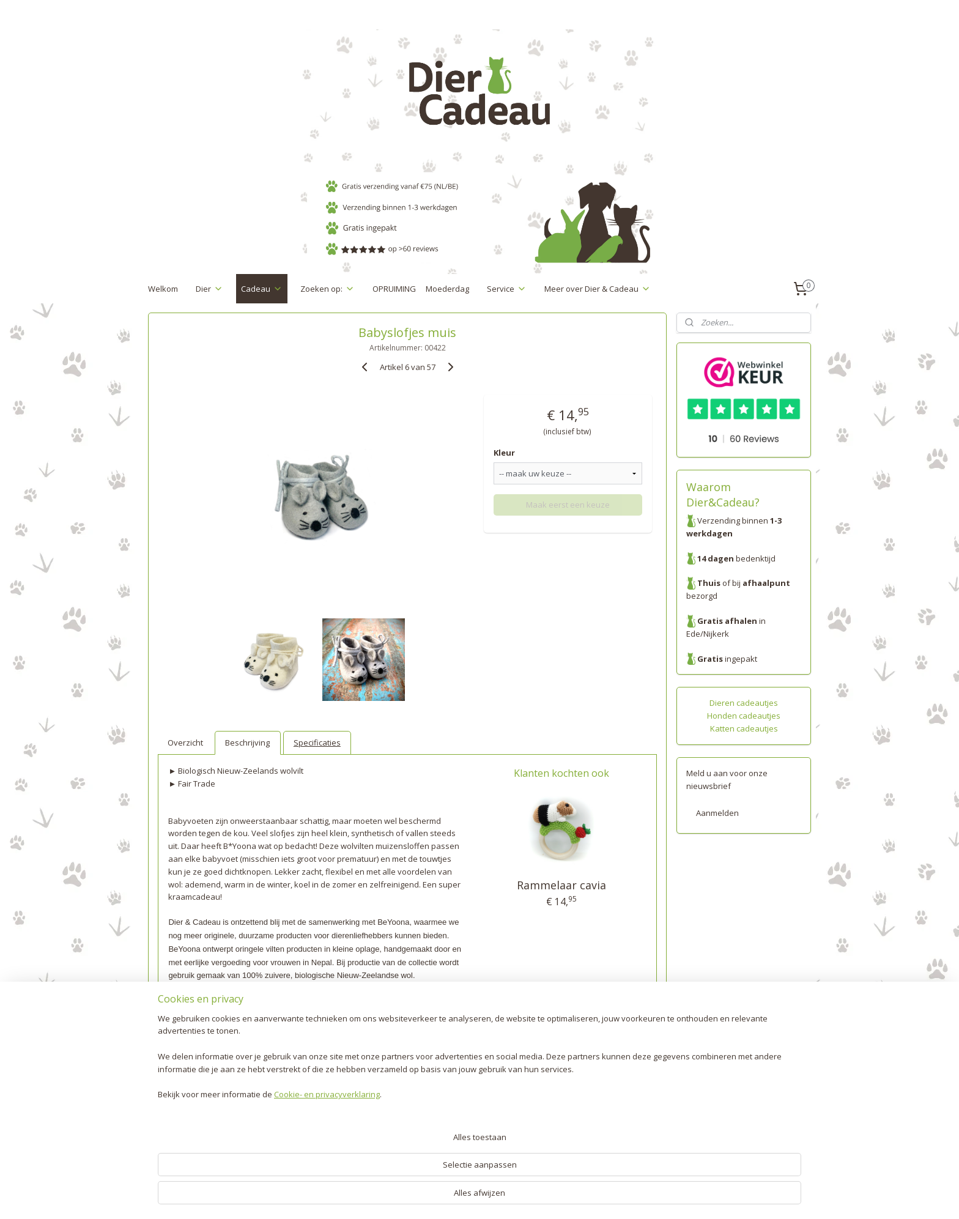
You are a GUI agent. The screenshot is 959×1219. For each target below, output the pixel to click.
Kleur (504, 452)
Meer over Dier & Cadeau (597, 288)
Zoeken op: (327, 288)
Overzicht (185, 742)
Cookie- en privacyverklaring (312, 1198)
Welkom (163, 288)
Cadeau (262, 288)
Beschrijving (247, 742)
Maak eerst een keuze (568, 504)
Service (507, 288)
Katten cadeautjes (744, 728)
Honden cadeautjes (743, 715)
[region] (398, 1161)
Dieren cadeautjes (743, 702)
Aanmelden (717, 812)
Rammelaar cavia (561, 885)
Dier (209, 288)
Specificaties (317, 742)
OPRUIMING (394, 288)
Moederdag (447, 288)
